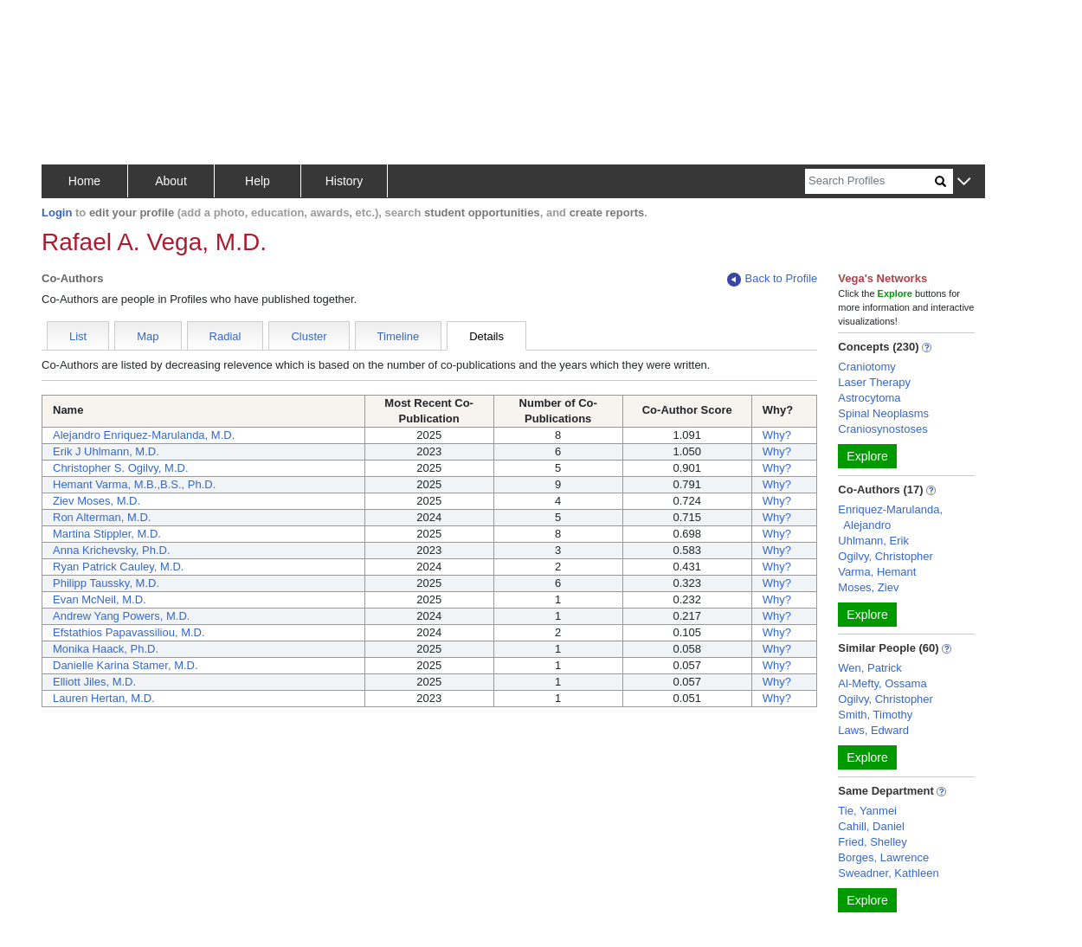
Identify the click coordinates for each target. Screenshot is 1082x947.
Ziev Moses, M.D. (96, 500)
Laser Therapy (874, 382)
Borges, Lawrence (883, 857)
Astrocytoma (869, 397)
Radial (225, 336)
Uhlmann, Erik (873, 540)
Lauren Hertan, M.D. (104, 698)
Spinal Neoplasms (883, 413)
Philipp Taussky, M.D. (106, 583)
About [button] (171, 181)
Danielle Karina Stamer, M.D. (125, 665)
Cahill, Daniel (871, 826)
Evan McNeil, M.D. (99, 599)
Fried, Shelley (872, 841)
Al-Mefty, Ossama (882, 683)
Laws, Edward (873, 730)
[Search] (870, 181)
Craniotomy (866, 366)
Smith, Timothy (875, 714)
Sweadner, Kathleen (888, 872)
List (78, 336)
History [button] (344, 181)
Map (147, 336)
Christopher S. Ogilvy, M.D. (121, 467)
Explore (867, 456)
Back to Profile (772, 279)
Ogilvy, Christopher (885, 556)
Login (57, 212)
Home (84, 181)
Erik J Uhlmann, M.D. (106, 451)
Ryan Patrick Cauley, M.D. (118, 566)
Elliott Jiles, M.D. (94, 681)
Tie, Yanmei (867, 810)
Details (486, 336)
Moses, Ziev (868, 587)
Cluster (308, 336)
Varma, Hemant (877, 571)
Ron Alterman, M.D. (102, 517)
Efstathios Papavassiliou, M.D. (129, 632)
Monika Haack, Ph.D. (105, 648)
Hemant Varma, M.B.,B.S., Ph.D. (134, 484)
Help (257, 181)
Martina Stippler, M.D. (107, 533)
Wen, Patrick (869, 667)
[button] (964, 182)
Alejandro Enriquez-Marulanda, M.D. (144, 434)
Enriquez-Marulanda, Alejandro (890, 517)
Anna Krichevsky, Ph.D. (112, 550)
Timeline (398, 336)
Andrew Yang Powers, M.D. (121, 615)
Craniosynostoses (882, 428)
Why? (777, 434)
